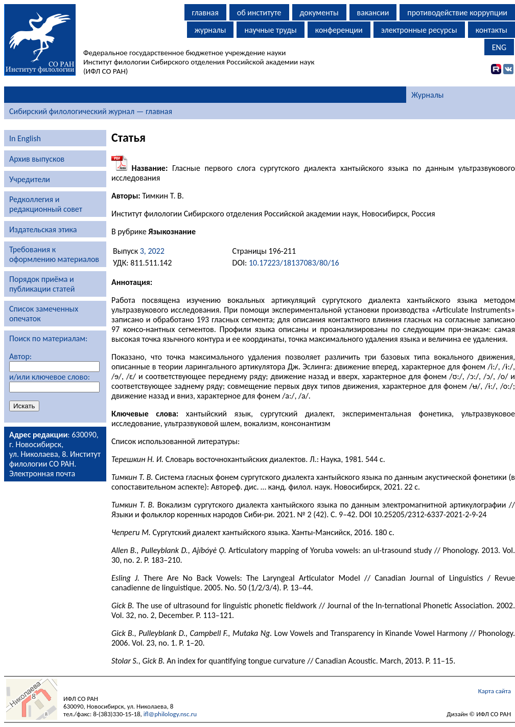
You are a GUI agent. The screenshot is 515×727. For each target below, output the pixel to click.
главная (205, 12)
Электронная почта (42, 473)
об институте (259, 12)
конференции (339, 30)
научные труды (270, 30)
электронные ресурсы (419, 30)
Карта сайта (494, 691)
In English (25, 138)
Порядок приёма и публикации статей (42, 284)
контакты (491, 30)
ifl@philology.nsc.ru (170, 714)
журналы (210, 30)
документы (319, 12)
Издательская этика (43, 229)
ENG (499, 47)
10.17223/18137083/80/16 (294, 263)
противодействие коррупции (457, 12)
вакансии (373, 12)
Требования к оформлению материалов (54, 254)
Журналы (427, 95)
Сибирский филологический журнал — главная (90, 111)
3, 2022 (152, 251)
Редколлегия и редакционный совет (45, 204)
